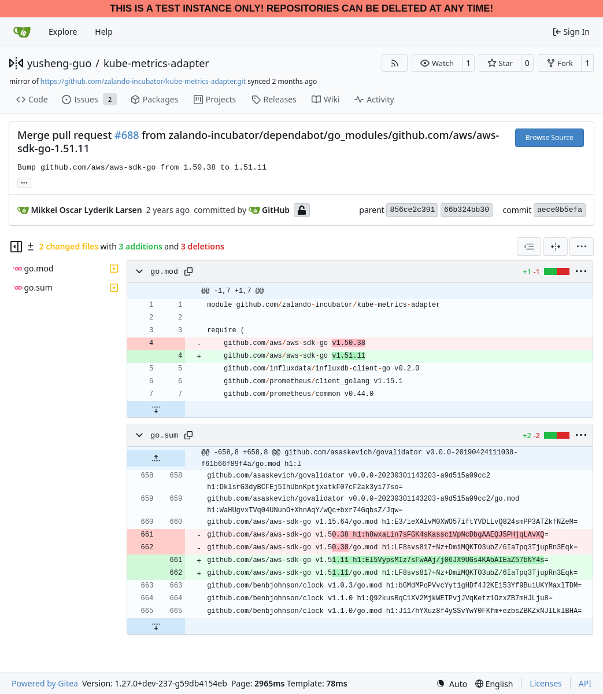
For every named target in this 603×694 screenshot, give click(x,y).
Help (104, 31)
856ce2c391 (412, 209)
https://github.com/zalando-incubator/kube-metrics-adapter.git (143, 81)
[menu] (581, 246)
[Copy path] (188, 271)
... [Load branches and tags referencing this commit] (24, 182)
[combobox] (529, 246)
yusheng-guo (59, 63)
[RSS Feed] (395, 63)
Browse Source (550, 137)
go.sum (164, 435)
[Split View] (555, 246)
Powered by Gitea (45, 683)
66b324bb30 (466, 209)
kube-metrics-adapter (156, 63)
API (585, 683)
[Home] (22, 31)
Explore (63, 31)
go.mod (164, 271)
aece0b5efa (559, 209)
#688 (126, 135)
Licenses (546, 683)
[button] (437, 63)
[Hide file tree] (16, 246)
